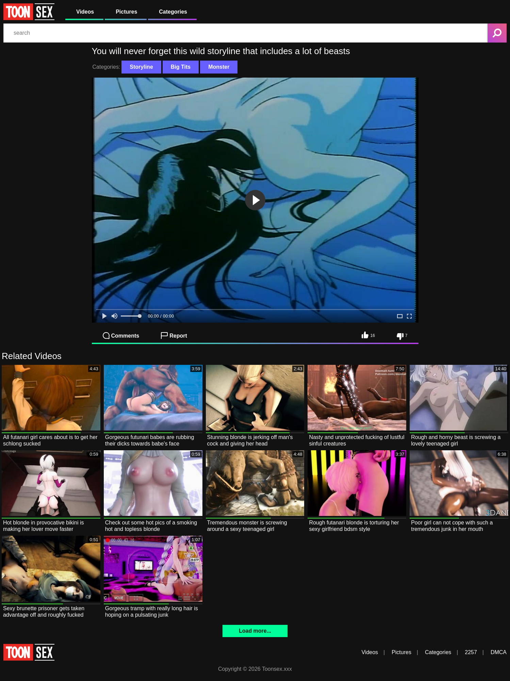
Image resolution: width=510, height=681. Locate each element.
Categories (173, 12)
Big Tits (181, 67)
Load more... (255, 631)
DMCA (499, 652)
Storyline (141, 67)
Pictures (126, 12)
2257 (471, 652)
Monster (218, 67)
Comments (121, 335)
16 (368, 334)
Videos (85, 12)
